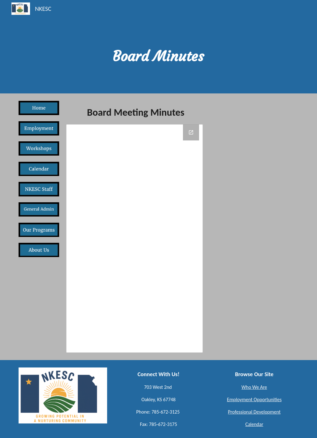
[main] (158, 47)
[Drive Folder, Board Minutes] (134, 238)
